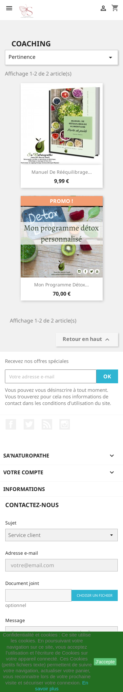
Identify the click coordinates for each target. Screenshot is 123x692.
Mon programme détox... (61, 284)
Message (15, 620)
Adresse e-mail (21, 553)
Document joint (22, 583)
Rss (47, 424)
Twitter (29, 424)
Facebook (11, 424)
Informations (24, 489)
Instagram (64, 424)
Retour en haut (87, 340)
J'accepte (105, 661)
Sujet (10, 523)
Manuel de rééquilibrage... (61, 172)
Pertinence (61, 57)
